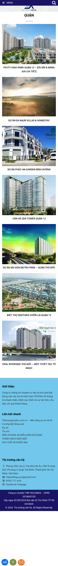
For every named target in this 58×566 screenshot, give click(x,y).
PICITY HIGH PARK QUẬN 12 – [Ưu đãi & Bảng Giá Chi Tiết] (29, 69)
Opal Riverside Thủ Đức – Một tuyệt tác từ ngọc (29, 366)
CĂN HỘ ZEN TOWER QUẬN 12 (29, 218)
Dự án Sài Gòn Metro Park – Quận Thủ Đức (29, 267)
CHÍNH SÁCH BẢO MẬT (14, 438)
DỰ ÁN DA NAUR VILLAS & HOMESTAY (29, 120)
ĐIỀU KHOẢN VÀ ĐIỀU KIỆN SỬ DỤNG (22, 435)
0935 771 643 (11, 480)
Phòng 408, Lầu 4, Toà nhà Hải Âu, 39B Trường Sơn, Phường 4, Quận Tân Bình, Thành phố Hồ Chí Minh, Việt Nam (28, 470)
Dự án (5, 427)
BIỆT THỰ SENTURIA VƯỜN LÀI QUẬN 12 (29, 315)
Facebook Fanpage (14, 484)
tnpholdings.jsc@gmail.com (19, 477)
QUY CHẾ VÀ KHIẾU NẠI (15, 442)
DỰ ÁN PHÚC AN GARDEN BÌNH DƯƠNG (29, 169)
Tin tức (6, 431)
